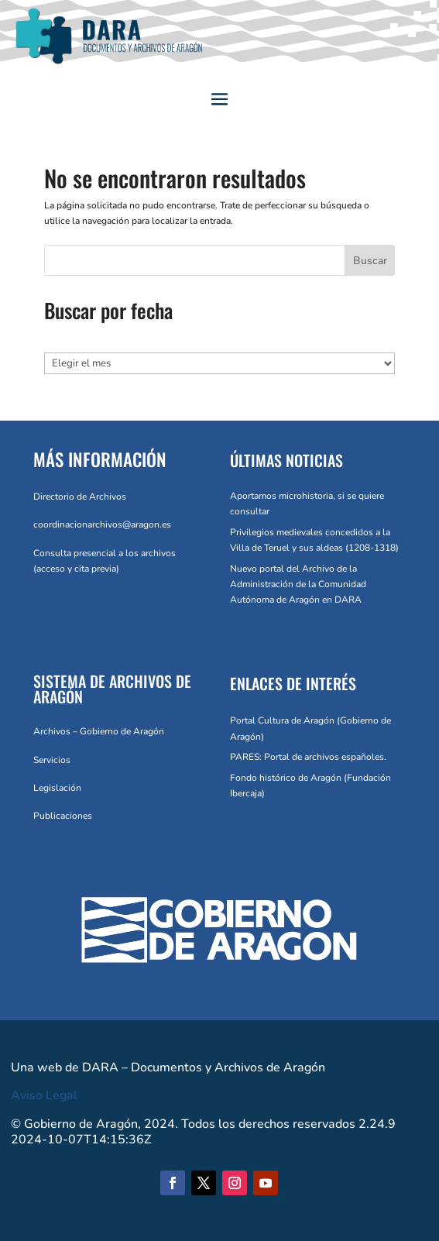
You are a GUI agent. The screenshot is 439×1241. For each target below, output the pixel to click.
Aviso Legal (44, 1095)
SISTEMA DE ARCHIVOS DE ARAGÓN (112, 688)
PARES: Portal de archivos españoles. (308, 757)
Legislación (57, 788)
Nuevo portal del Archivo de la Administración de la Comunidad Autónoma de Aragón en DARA (298, 584)
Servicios (51, 760)
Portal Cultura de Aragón (282, 720)
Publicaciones (62, 816)
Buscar (370, 260)
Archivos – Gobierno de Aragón (98, 731)
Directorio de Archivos (79, 496)
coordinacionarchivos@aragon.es (102, 524)
